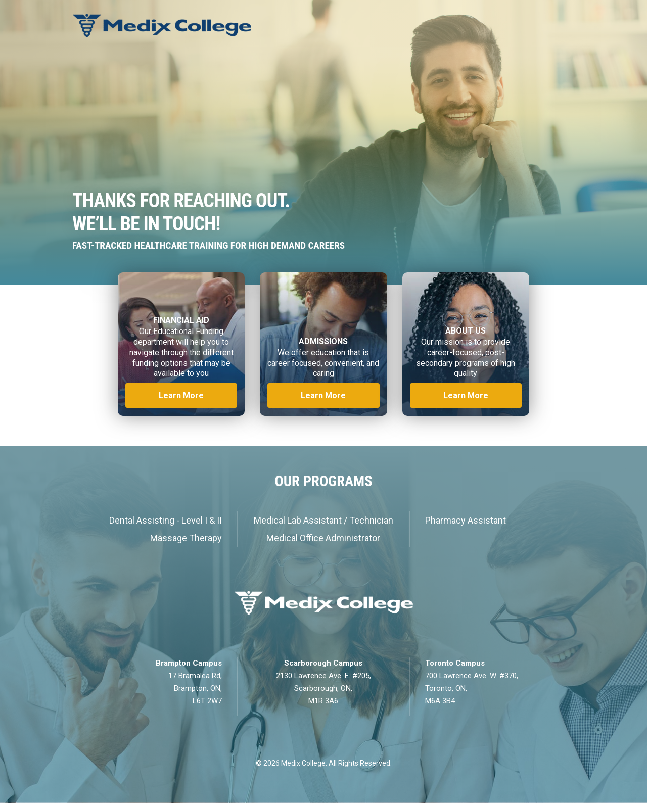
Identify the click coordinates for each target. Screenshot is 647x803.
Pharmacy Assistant (465, 520)
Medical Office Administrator (323, 538)
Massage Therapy (186, 538)
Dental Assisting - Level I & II (165, 520)
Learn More (181, 395)
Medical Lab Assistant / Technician (323, 520)
